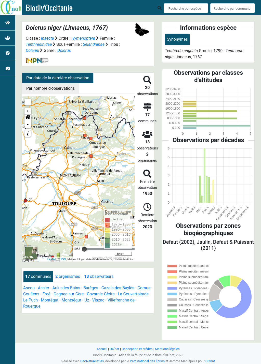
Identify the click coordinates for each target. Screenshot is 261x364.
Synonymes (177, 39)
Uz (86, 300)
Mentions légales (167, 349)
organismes (67, 276)
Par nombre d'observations (50, 88)
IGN (63, 259)
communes (38, 276)
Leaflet (51, 259)
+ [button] (28, 111)
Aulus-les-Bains (66, 287)
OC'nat (114, 349)
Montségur (71, 300)
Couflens (31, 294)
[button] (27, 118)
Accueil (102, 349)
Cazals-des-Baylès (117, 287)
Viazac (98, 300)
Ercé (46, 294)
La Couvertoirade (133, 294)
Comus (143, 287)
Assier (43, 287)
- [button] (28, 125)
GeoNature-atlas (92, 361)
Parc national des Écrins (147, 361)
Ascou (29, 287)
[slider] (84, 249)
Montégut (50, 300)
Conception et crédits (137, 349)
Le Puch (30, 300)
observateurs (98, 276)
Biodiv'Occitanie (49, 8)
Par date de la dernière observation (57, 77)
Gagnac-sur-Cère (69, 294)
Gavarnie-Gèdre (101, 294)
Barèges (90, 287)
